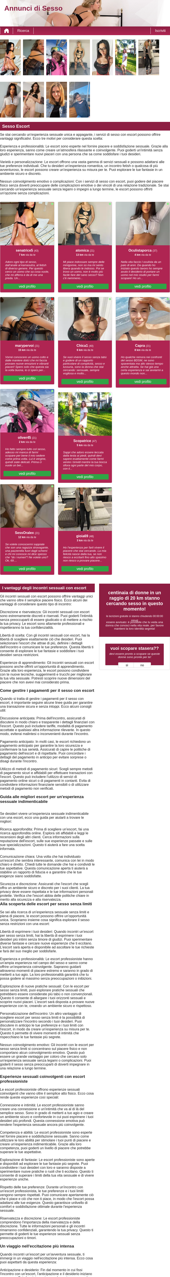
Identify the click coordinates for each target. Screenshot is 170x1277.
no (142, 665)
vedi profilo (27, 286)
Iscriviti (160, 31)
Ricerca (23, 31)
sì (127, 665)
